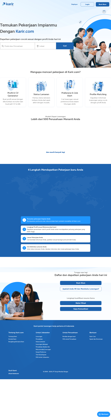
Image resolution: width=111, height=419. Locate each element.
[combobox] (19, 46)
